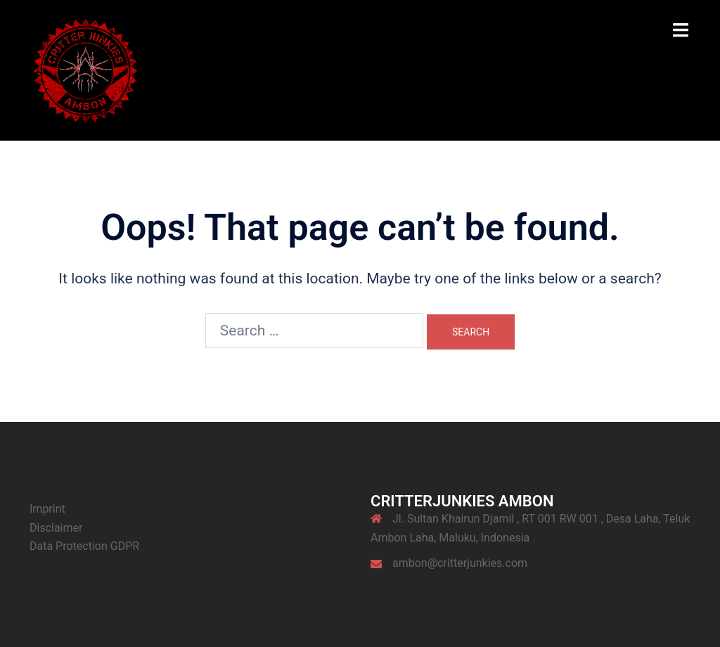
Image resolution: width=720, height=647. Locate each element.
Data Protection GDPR (84, 546)
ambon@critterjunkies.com (459, 563)
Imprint (47, 508)
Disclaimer (56, 527)
